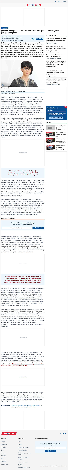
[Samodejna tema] (55, 1)
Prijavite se (38, 228)
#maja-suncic (14, 405)
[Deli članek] (12, 93)
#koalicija (37, 405)
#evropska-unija (27, 407)
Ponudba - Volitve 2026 (24, 467)
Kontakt (20, 444)
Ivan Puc (48, 51)
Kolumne (3, 453)
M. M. (48, 76)
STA (47, 43)
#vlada (33, 405)
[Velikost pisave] (4, 93)
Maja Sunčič (4, 91)
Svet (2, 450)
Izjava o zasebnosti (23, 462)
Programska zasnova (23, 447)
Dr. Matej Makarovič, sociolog (52, 68)
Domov (3, 441)
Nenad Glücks (49, 58)
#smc (22, 407)
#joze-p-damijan (27, 405)
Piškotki (20, 464)
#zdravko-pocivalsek (15, 407)
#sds (41, 405)
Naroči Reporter (56, 117)
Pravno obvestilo (22, 450)
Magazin (3, 455)
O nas (19, 441)
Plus (2, 458)
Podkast (3, 461)
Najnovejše (4, 444)
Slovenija (3, 447)
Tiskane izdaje (5, 464)
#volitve (33, 407)
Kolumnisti (5, 28)
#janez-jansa (20, 405)
